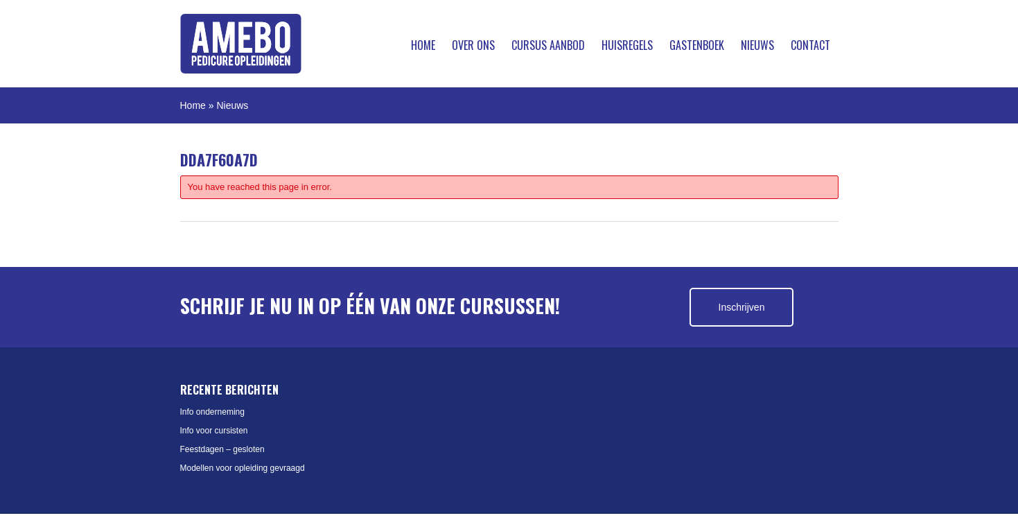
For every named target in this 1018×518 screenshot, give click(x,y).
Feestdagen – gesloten (222, 449)
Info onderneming (212, 412)
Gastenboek (696, 45)
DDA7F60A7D (219, 159)
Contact (810, 45)
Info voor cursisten (214, 430)
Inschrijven (742, 307)
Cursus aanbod (548, 45)
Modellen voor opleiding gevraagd (242, 468)
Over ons (473, 45)
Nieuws (757, 45)
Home (423, 45)
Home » (197, 105)
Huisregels (627, 45)
